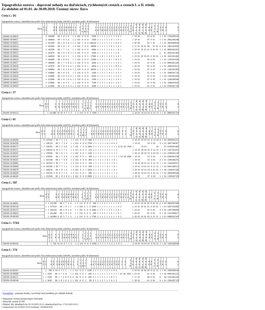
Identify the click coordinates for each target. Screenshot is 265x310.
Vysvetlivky (8, 293)
